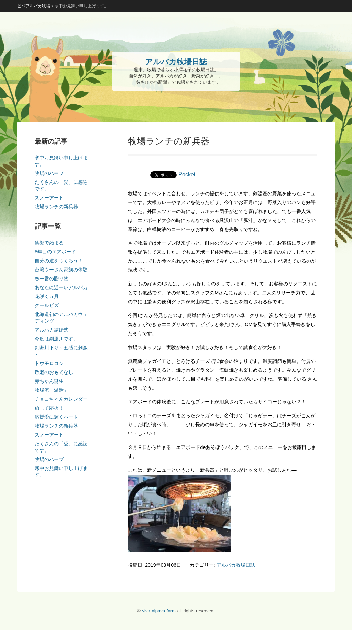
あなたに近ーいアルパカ (61, 287)
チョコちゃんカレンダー (61, 399)
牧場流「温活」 (51, 390)
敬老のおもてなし (54, 372)
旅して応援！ (49, 408)
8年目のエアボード (55, 251)
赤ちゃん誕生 (49, 381)
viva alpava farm (159, 610)
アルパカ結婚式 (51, 330)
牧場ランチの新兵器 (56, 206)
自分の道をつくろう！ (59, 260)
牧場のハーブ (49, 173)
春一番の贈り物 (51, 278)
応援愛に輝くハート (56, 417)
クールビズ (47, 305)
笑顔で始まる (49, 242)
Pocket (186, 174)
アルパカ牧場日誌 (236, 565)
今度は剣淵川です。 (56, 339)
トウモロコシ (49, 363)
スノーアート (49, 197)
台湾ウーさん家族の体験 (61, 269)
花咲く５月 (47, 296)
